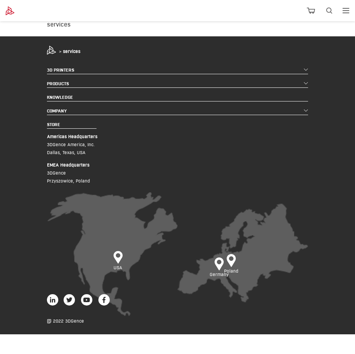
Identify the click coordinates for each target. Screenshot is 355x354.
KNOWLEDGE (60, 97)
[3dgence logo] (31, 10)
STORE (53, 124)
